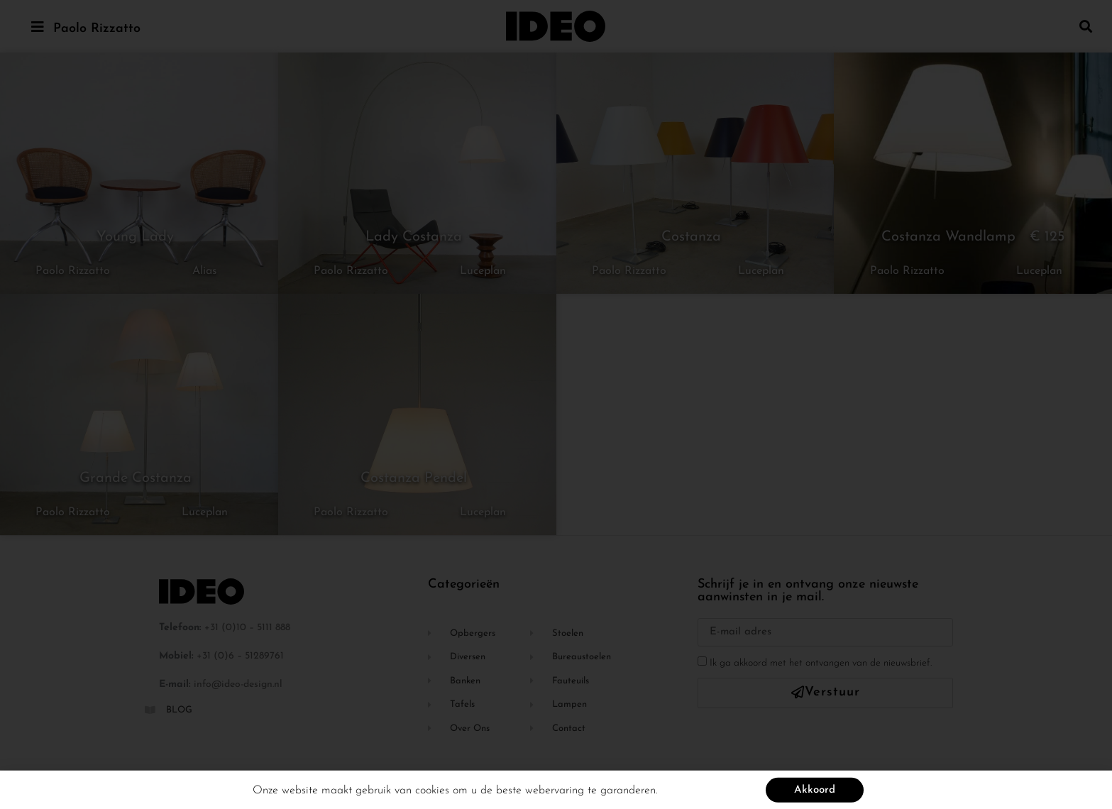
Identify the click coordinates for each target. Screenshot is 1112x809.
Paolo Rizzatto (97, 28)
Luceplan (483, 271)
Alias (204, 271)
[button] (1086, 26)
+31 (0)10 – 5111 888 (247, 627)
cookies (432, 792)
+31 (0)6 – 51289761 (240, 656)
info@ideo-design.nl (238, 684)
